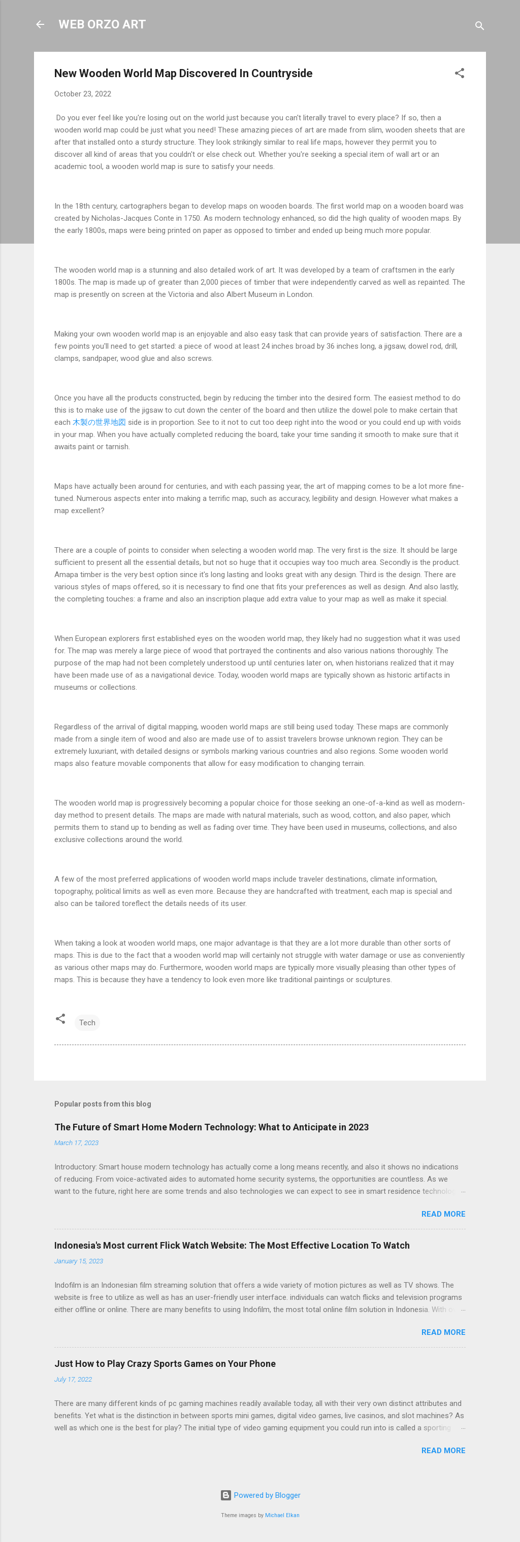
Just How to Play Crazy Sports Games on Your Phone (165, 1363)
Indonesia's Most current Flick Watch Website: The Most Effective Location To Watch (232, 1245)
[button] (459, 75)
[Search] (480, 27)
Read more (443, 1214)
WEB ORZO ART (102, 24)
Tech (87, 1022)
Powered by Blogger (260, 1495)
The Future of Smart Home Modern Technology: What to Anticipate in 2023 (211, 1127)
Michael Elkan (282, 1515)
